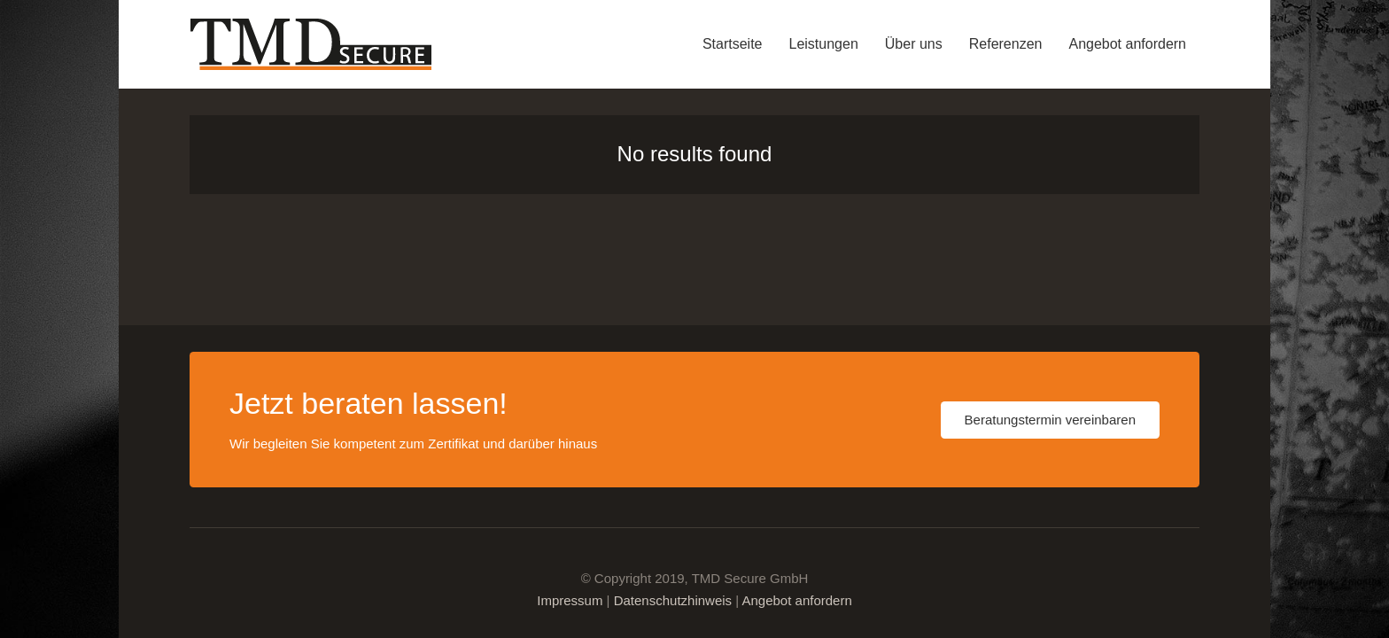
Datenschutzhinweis (673, 600)
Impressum (569, 600)
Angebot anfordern (796, 600)
